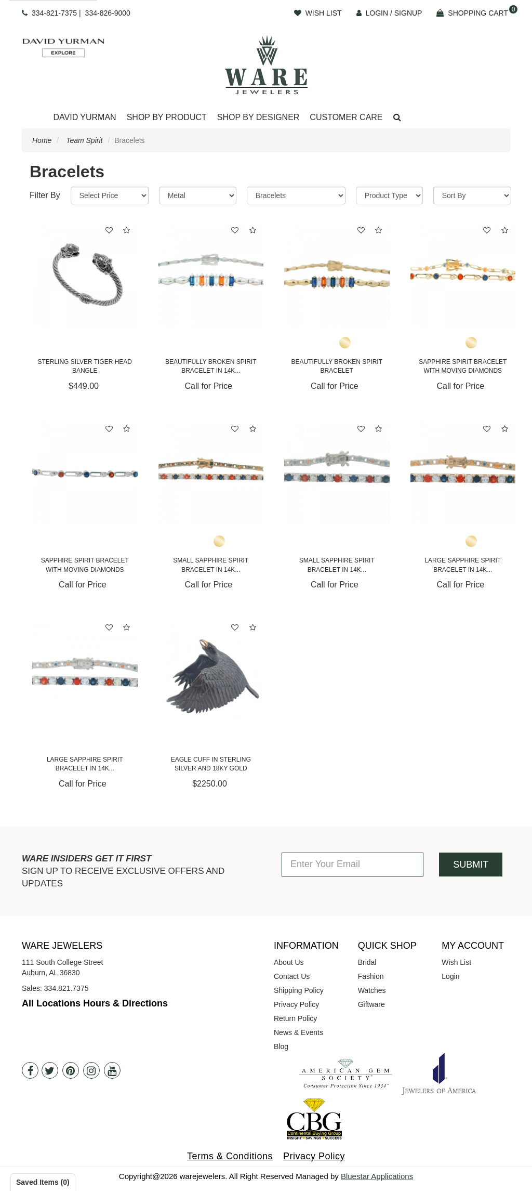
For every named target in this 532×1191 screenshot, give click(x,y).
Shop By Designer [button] (258, 117)
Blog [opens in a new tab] (281, 1046)
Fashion (371, 976)
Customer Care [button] (346, 117)
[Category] (296, 195)
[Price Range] (110, 195)
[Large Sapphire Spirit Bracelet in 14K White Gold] (85, 672)
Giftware (371, 1004)
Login (450, 976)
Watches (372, 990)
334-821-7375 (54, 13)
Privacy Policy (296, 1004)
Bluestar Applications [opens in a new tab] (377, 1176)
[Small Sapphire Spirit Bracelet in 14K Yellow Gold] (211, 473)
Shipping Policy (299, 990)
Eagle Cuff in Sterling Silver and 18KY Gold (211, 764)
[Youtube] (112, 1070)
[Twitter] (50, 1070)
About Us (289, 962)
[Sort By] (472, 195)
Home (41, 140)
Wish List (456, 962)
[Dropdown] (84, 118)
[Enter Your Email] (352, 864)
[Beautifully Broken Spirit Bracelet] (337, 275)
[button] (397, 118)
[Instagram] (91, 1070)
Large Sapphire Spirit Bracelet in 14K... (462, 565)
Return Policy (295, 1018)
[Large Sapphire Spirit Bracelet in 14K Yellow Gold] (463, 473)
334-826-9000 (107, 13)
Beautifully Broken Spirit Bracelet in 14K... (211, 366)
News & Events (298, 1032)
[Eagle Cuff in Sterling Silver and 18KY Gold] (211, 672)
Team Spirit (84, 140)
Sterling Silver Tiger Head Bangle (84, 366)
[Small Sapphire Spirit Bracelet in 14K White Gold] (337, 473)
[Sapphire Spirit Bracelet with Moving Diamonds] (463, 275)
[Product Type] (389, 195)
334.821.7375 (66, 988)
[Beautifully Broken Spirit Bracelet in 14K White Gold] (211, 275)
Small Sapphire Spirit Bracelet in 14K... (210, 565)
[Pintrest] (70, 1070)
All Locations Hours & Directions (95, 1003)
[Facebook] (30, 1070)
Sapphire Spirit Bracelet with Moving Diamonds (463, 366)
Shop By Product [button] (167, 117)
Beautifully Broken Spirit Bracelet (336, 366)
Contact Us (292, 976)
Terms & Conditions (230, 1156)
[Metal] (197, 195)
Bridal (367, 962)
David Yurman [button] (84, 117)
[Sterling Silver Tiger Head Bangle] (85, 275)
